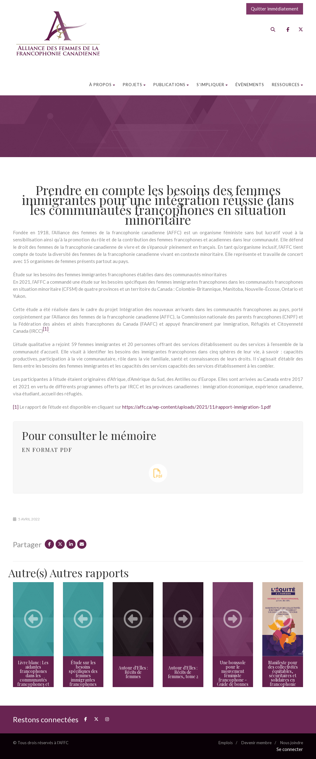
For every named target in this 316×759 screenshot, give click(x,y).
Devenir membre (256, 742)
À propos (102, 84)
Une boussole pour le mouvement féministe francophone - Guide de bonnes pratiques (232, 675)
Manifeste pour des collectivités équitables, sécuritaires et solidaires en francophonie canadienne (283, 675)
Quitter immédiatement (274, 8)
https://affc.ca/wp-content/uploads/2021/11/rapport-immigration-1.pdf (196, 407)
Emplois (225, 742)
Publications (171, 84)
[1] (16, 407)
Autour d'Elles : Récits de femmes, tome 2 (183, 672)
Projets (134, 84)
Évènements (249, 84)
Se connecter (289, 749)
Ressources (287, 84)
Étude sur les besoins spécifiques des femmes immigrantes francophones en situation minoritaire (83, 678)
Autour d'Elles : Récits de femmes (133, 672)
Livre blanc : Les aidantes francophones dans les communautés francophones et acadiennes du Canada (33, 678)
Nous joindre (291, 742)
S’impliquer (212, 84)
